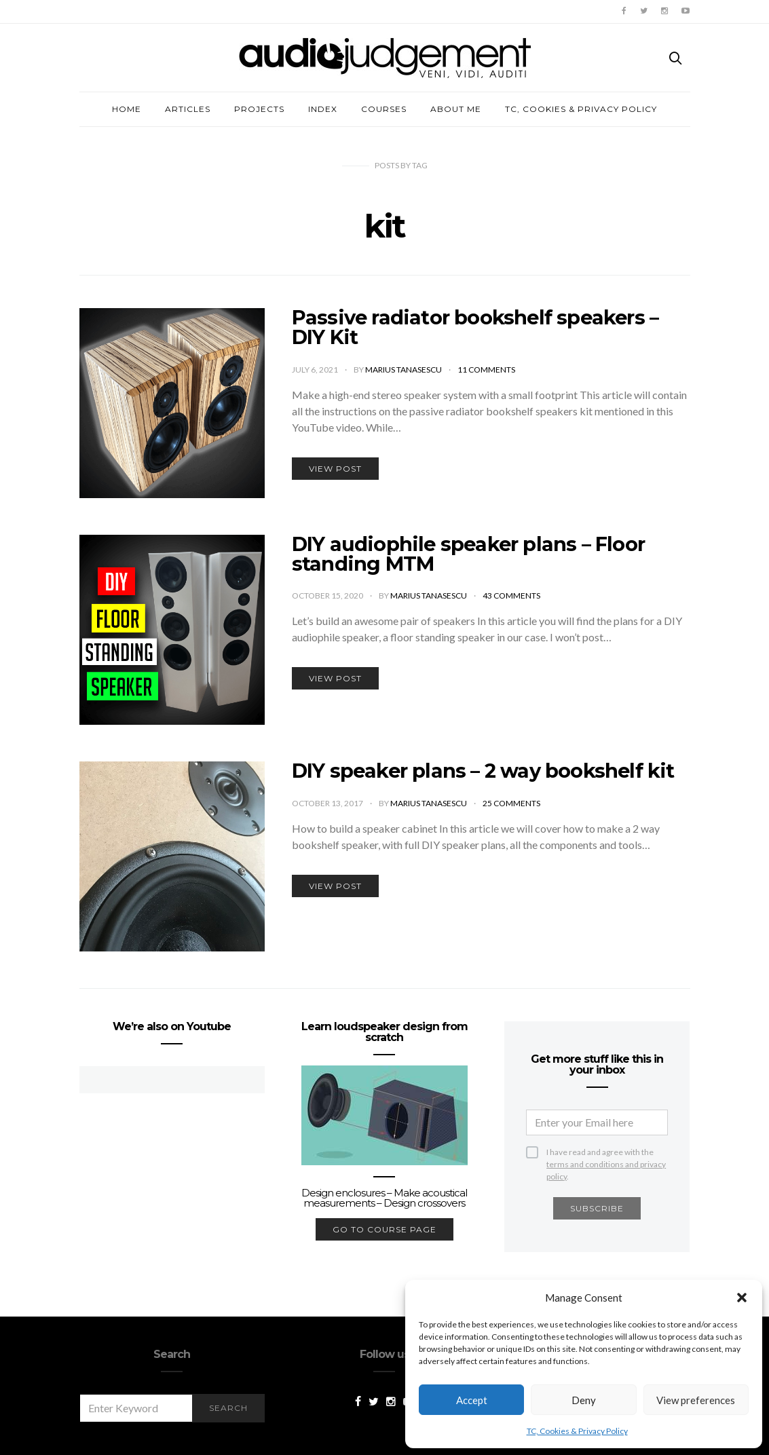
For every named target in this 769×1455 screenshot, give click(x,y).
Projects (259, 109)
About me (455, 109)
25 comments (511, 803)
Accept (471, 1400)
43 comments (511, 595)
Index (322, 109)
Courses (384, 109)
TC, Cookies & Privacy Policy (577, 1431)
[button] (742, 1297)
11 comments (486, 369)
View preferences (695, 1400)
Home (126, 109)
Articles (187, 109)
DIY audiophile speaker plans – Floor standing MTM (468, 553)
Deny (583, 1400)
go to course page (384, 1229)
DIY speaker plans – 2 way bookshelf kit (483, 770)
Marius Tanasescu (404, 369)
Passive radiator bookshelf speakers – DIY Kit (475, 327)
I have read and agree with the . (606, 1152)
